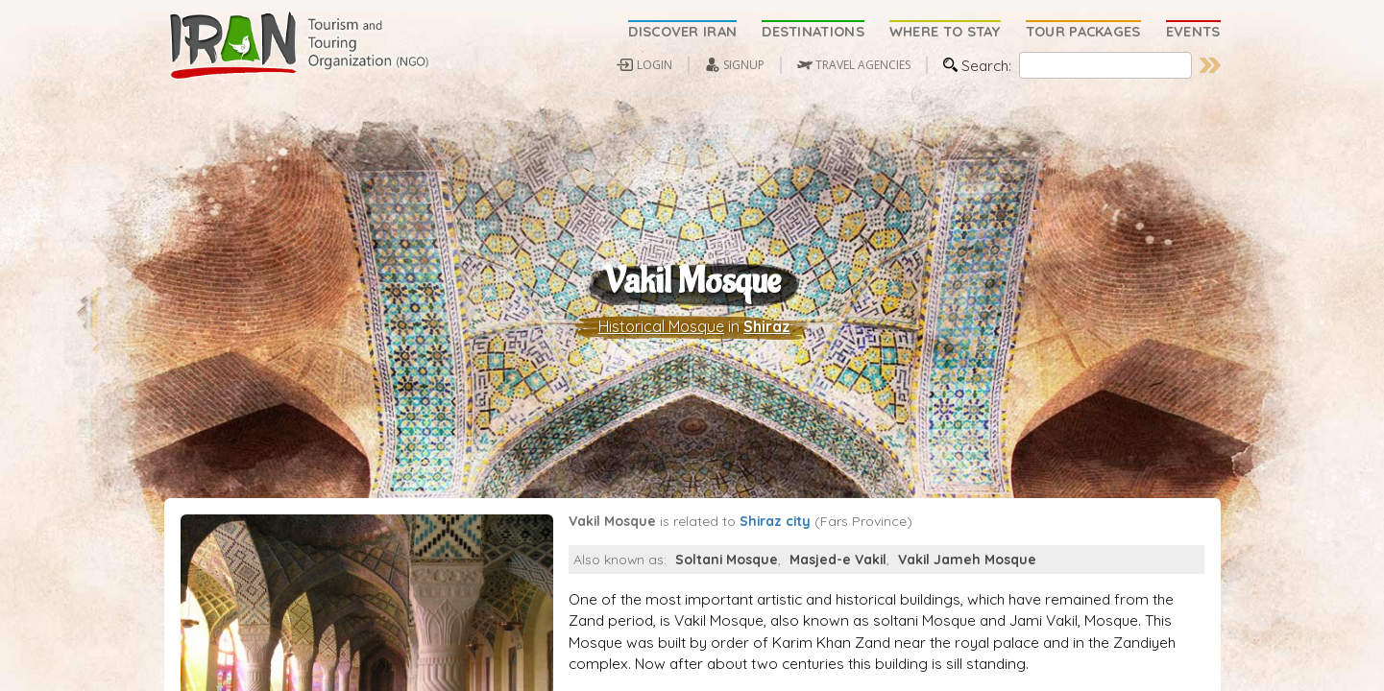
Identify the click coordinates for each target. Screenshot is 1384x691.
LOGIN (654, 65)
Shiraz (766, 351)
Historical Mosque (661, 351)
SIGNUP (744, 65)
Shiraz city (775, 570)
